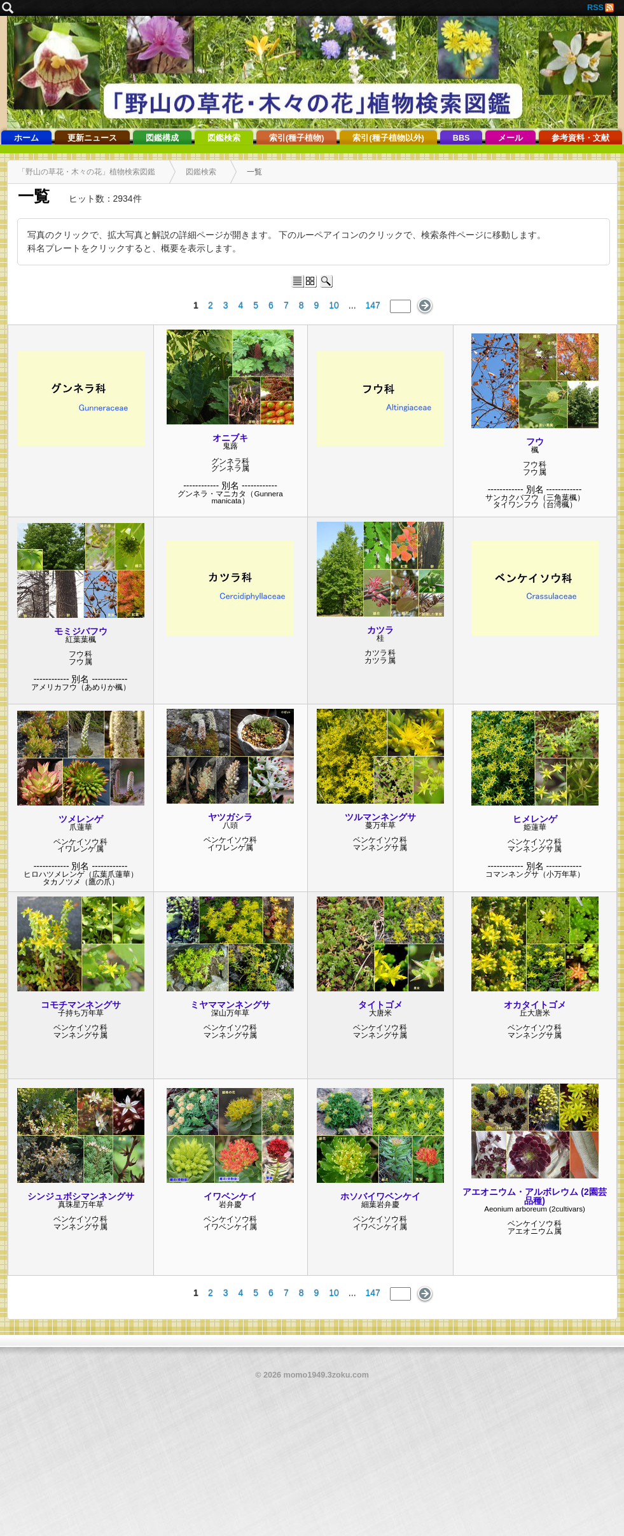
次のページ (425, 306)
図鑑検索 (223, 138)
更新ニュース (92, 138)
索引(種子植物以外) (388, 138)
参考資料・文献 (580, 138)
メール (510, 138)
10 (334, 305)
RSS (595, 7)
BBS (461, 138)
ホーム (26, 138)
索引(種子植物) (296, 138)
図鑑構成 (162, 138)
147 (373, 305)
